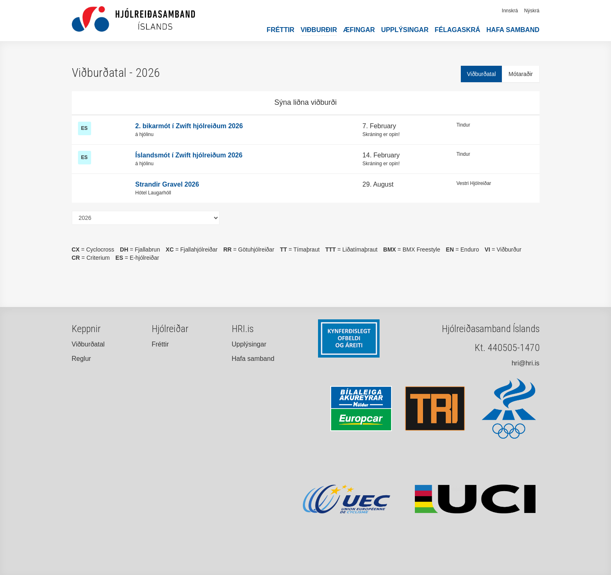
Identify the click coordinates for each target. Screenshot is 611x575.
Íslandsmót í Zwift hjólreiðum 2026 (189, 155)
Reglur (81, 358)
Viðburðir (318, 29)
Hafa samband (512, 29)
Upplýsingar (405, 29)
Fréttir (281, 29)
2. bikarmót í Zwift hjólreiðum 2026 (189, 125)
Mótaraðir (520, 74)
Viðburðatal (481, 74)
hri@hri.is (526, 363)
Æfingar (359, 29)
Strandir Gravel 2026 (167, 184)
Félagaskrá (457, 29)
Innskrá (510, 11)
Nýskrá (531, 11)
